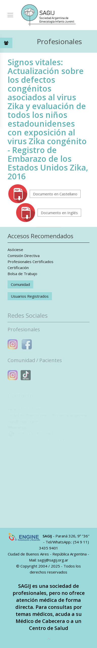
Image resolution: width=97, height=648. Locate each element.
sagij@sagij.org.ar (53, 559)
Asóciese (15, 249)
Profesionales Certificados (30, 261)
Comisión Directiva (24, 255)
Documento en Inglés (59, 212)
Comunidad (20, 284)
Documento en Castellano (55, 193)
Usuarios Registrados (30, 296)
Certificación (18, 267)
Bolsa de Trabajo (22, 273)
